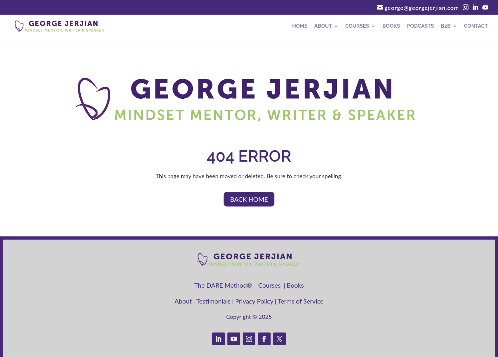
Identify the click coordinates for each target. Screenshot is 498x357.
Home (299, 26)
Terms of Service (301, 301)
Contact (476, 26)
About (323, 26)
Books (391, 26)
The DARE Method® (224, 285)
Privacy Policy (255, 301)
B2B (446, 26)
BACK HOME (249, 199)
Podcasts (420, 26)
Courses (357, 26)
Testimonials (214, 301)
